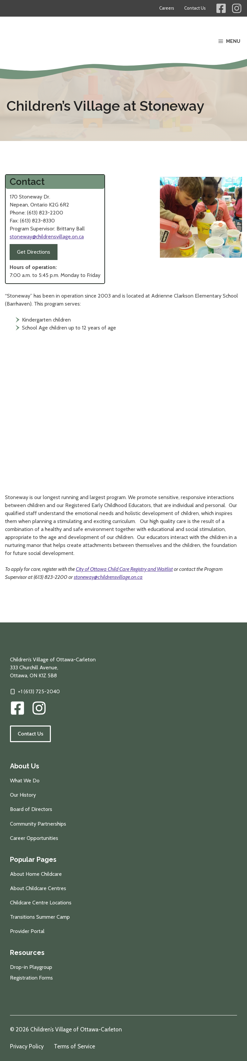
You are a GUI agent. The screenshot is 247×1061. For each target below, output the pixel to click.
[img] (39, 708)
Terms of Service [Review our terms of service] (74, 1046)
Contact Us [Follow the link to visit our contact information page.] (30, 733)
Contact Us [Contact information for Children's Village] (195, 8)
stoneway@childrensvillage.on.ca (47, 236)
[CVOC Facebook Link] (17, 708)
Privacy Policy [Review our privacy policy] (27, 1046)
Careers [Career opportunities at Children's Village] (166, 8)
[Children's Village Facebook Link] (221, 8)
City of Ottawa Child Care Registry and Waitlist (124, 569)
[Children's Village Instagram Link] (236, 8)
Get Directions (33, 252)
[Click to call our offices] (35, 692)
